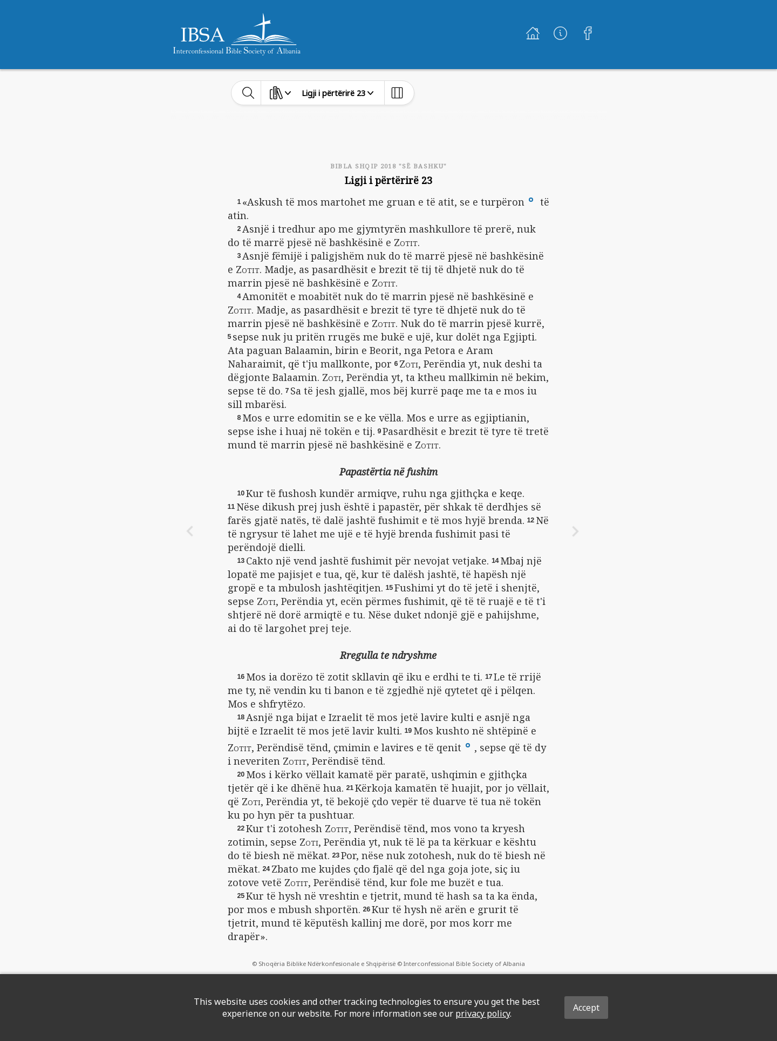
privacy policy (482, 1013)
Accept (586, 1007)
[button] (530, 199)
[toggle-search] (248, 93)
